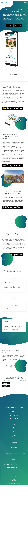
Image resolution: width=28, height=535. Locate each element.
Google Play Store (18, 25)
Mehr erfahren (13, 509)
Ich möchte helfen (14, 74)
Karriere (14, 527)
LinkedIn (15, 468)
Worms (14, 489)
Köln (14, 479)
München (14, 484)
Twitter (10, 468)
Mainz (14, 481)
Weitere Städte (14, 492)
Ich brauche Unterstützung (14, 70)
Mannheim (14, 482)
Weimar (14, 488)
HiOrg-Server (14, 497)
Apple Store (18, 108)
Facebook (17, 468)
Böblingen (14, 486)
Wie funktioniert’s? (14, 78)
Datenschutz (14, 531)
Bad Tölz (14, 475)
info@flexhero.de (15, 465)
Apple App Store (10, 25)
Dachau (14, 477)
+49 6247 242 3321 (15, 463)
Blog (14, 523)
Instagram (13, 468)
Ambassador (14, 526)
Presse (14, 529)
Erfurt (14, 478)
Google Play (7, 108)
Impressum (14, 530)
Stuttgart (14, 485)
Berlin (14, 474)
